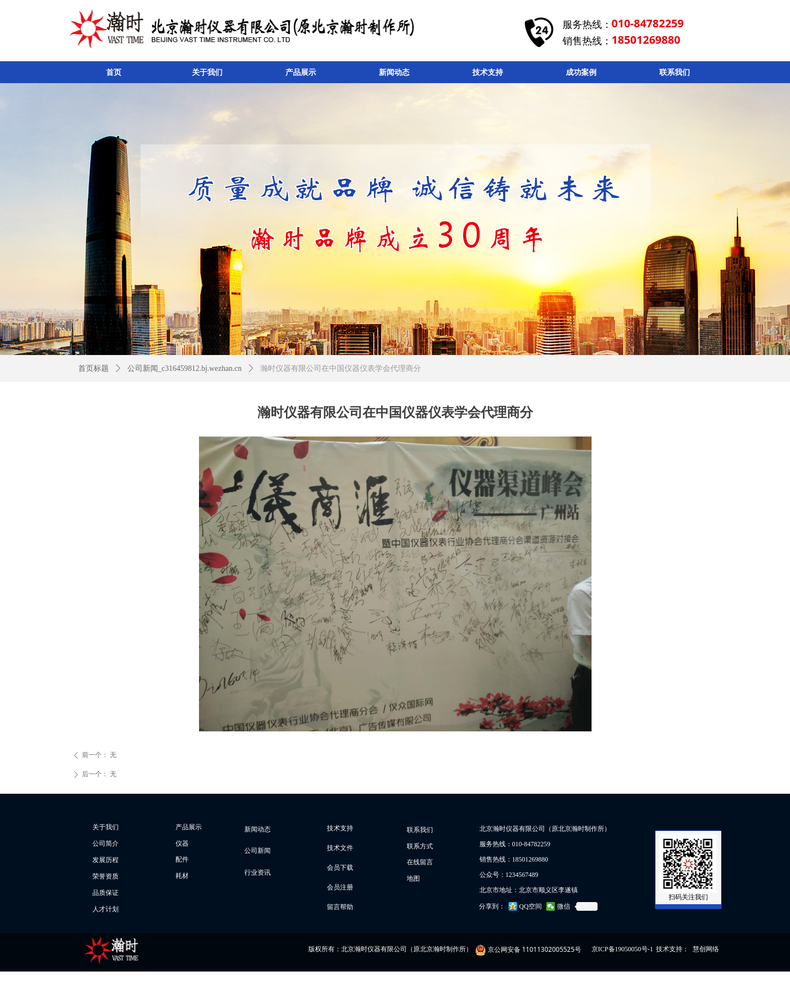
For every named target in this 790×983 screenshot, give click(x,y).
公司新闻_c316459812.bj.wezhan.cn (184, 368)
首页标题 (93, 368)
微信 (563, 906)
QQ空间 (530, 906)
